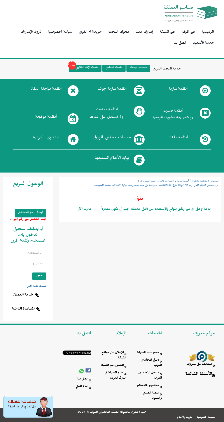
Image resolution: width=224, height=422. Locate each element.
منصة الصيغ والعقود (152, 396)
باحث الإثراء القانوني (83, 68)
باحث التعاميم (114, 68)
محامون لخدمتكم (148, 386)
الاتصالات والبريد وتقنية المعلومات (157, 181)
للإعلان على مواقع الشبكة (114, 355)
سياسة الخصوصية (60, 32)
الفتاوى (46, 138)
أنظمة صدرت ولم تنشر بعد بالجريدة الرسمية (172, 114)
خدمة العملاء (23, 295)
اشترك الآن (85, 210)
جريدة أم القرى (90, 32)
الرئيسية (208, 32)
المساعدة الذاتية (23, 309)
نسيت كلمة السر (36, 286)
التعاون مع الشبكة (112, 366)
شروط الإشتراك (31, 32)
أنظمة (178, 89)
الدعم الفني (81, 387)
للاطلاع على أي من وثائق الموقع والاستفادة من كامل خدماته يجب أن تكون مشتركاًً (156, 210)
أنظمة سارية (183, 181)
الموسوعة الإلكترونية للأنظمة (205, 181)
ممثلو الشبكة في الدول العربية (115, 375)
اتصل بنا (180, 43)
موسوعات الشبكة (148, 353)
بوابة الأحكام (112, 159)
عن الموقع (188, 32)
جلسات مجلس (112, 138)
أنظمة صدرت (106, 114)
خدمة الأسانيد (203, 43)
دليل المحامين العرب (151, 363)
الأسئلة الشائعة (199, 374)
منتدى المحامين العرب (150, 375)
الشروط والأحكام (185, 417)
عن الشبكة (167, 32)
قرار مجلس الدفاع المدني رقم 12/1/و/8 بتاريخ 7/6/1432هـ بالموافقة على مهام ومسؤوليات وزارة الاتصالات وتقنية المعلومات (156, 185)
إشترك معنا (144, 32)
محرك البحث (118, 32)
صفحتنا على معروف (199, 365)
